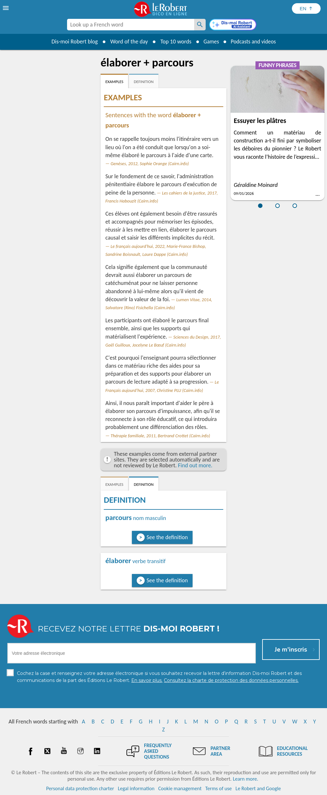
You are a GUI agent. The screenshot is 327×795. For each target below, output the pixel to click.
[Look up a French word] (200, 24)
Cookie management (180, 788)
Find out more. (195, 465)
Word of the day (127, 41)
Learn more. (245, 779)
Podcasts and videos (254, 41)
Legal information (136, 788)
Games (210, 41)
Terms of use (218, 788)
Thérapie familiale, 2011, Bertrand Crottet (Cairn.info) (160, 436)
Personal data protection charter (80, 788)
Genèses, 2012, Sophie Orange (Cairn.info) (149, 163)
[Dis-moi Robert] (233, 25)
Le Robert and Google (258, 788)
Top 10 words (173, 41)
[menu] (6, 8)
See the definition (167, 537)
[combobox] (130, 24)
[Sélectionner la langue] (306, 8)
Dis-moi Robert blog (72, 41)
